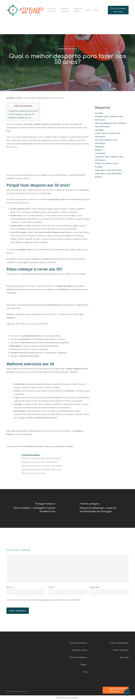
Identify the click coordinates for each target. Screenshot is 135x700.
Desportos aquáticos (78, 657)
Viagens (84, 664)
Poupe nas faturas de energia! (117, 690)
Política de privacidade (119, 643)
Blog (85, 671)
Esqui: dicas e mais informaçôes (108, 170)
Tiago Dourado (30, 454)
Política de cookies (121, 650)
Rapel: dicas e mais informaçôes (108, 173)
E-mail (51, 587)
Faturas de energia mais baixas (118, 10)
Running (98, 177)
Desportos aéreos (79, 650)
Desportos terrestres (78, 643)
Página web (94, 587)
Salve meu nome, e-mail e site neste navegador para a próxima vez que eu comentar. (45, 600)
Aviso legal (124, 657)
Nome (9, 587)
